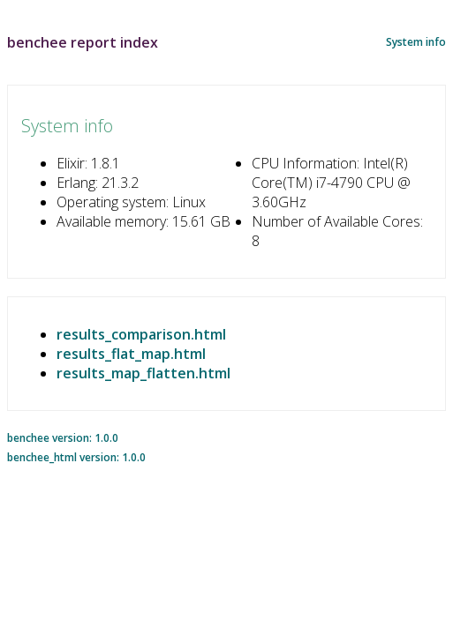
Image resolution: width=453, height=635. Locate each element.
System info (416, 41)
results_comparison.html (141, 334)
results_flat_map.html (131, 353)
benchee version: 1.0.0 (62, 437)
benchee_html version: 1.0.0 (76, 457)
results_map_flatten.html (143, 373)
